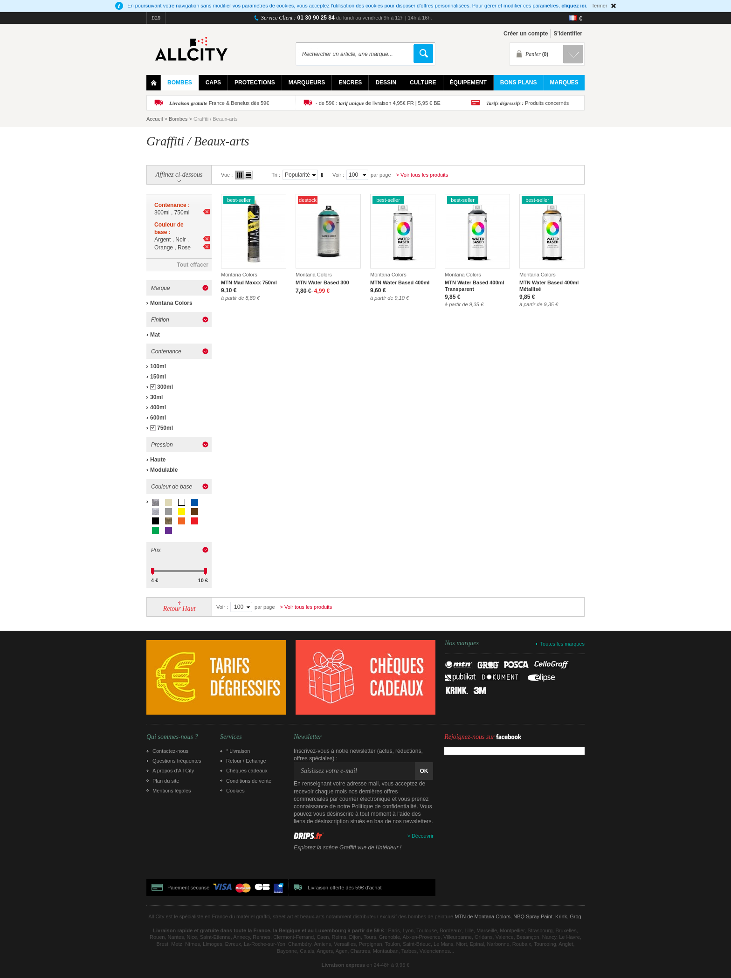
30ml (156, 397)
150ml (158, 376)
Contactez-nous (170, 751)
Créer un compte (525, 33)
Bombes (178, 119)
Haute (158, 459)
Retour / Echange (246, 761)
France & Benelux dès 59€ (219, 103)
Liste (248, 175)
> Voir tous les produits (422, 175)
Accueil (154, 119)
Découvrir (423, 836)
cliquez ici (573, 5)
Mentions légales (171, 790)
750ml (165, 428)
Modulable (164, 470)
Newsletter (308, 737)
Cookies (235, 790)
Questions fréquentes (176, 761)
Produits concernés (527, 103)
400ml (158, 407)
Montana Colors (171, 303)
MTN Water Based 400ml (399, 282)
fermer (600, 5)
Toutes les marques (562, 644)
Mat (155, 334)
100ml (158, 366)
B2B (156, 18)
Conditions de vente (248, 781)
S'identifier (567, 33)
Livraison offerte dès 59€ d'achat (344, 887)
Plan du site (165, 781)
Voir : (338, 175)
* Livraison (238, 751)
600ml (158, 417)
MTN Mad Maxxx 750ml (249, 282)
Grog (575, 916)
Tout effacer (192, 265)
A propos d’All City (173, 770)
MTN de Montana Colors (482, 916)
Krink (561, 916)
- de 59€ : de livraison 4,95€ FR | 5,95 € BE (378, 103)
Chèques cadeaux (247, 770)
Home (153, 82)
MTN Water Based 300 (322, 282)
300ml (165, 387)
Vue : (227, 175)
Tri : (275, 175)
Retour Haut (179, 608)
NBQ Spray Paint (532, 916)
